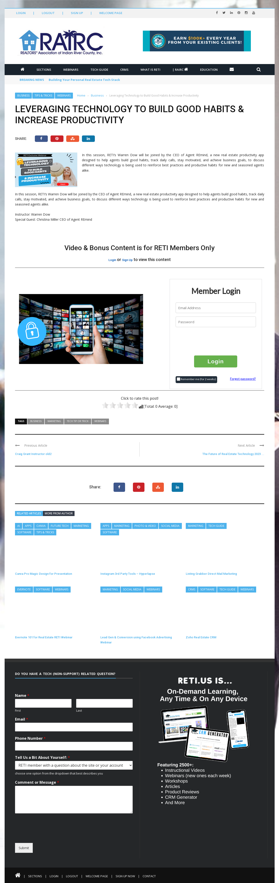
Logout (48, 13)
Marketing (54, 421)
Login (21, 13)
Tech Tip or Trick (77, 421)
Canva (41, 526)
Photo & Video (145, 526)
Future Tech (60, 526)
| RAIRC (180, 69)
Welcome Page (110, 13)
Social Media (170, 526)
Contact (149, 876)
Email (21, 719)
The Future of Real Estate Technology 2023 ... (233, 454)
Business (23, 95)
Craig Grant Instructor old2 (33, 454)
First (18, 711)
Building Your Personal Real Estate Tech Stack (84, 80)
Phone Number (30, 738)
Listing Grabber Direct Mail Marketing (211, 573)
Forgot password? (243, 379)
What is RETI (150, 69)
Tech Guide (99, 69)
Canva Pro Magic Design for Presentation (43, 573)
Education (209, 69)
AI (18, 526)
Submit (24, 848)
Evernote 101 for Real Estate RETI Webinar (43, 637)
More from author (59, 513)
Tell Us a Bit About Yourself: (42, 757)
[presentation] (216, 341)
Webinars (70, 69)
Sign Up (77, 13)
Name (22, 695)
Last (79, 711)
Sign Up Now (125, 876)
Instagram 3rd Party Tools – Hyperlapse (127, 573)
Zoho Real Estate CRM (201, 637)
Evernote (24, 589)
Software (24, 532)
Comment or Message (37, 782)
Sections (43, 69)
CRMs (124, 69)
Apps (28, 526)
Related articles (29, 513)
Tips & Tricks (43, 95)
